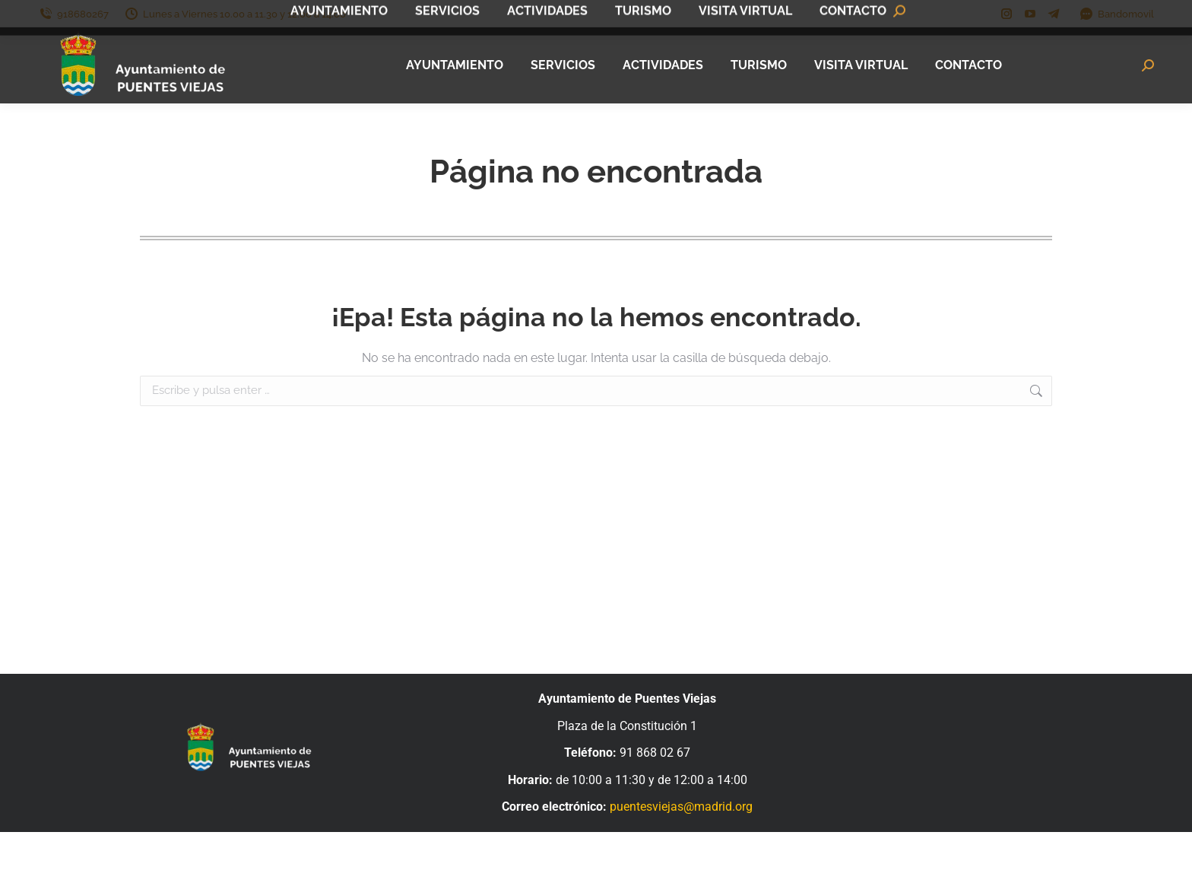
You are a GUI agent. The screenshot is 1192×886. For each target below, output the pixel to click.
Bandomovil (1116, 14)
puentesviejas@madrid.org (681, 806)
